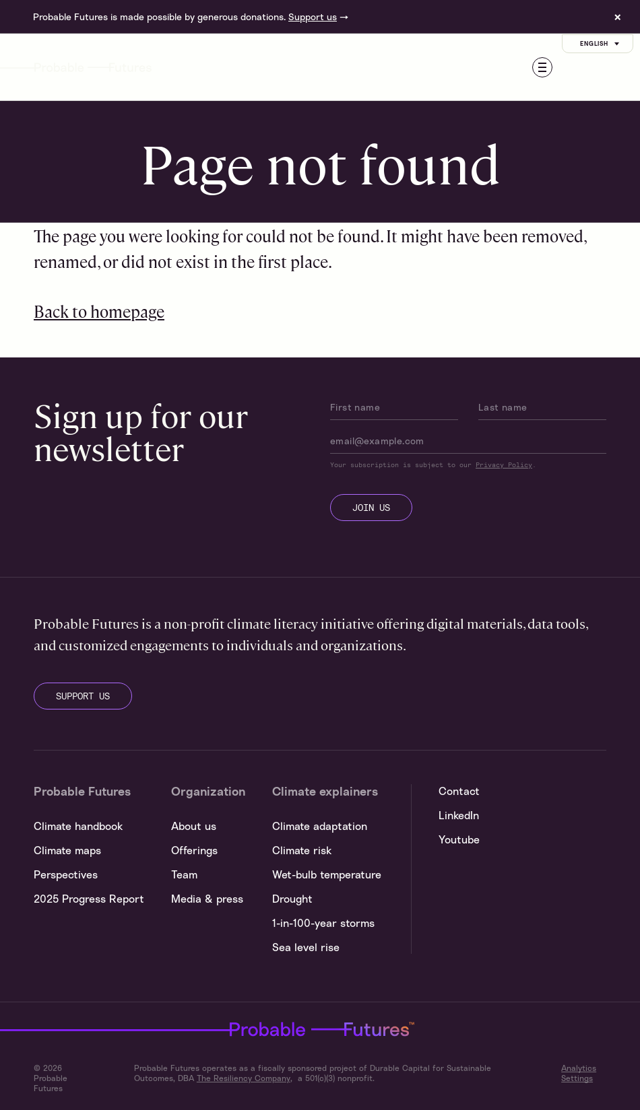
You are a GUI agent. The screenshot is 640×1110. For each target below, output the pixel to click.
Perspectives (66, 874)
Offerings (194, 850)
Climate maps (67, 850)
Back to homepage (99, 311)
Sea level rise (306, 947)
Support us (312, 16)
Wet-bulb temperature (326, 874)
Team (184, 874)
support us (83, 695)
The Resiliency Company (243, 1078)
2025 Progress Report (89, 898)
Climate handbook (78, 826)
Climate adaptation (319, 826)
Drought (292, 898)
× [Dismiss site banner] (618, 16)
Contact (459, 791)
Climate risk (301, 850)
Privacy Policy (504, 464)
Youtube (459, 839)
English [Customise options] (601, 43)
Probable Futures (228, 1029)
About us (193, 826)
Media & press (207, 898)
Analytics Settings (578, 1073)
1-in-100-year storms (323, 923)
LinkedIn (459, 815)
